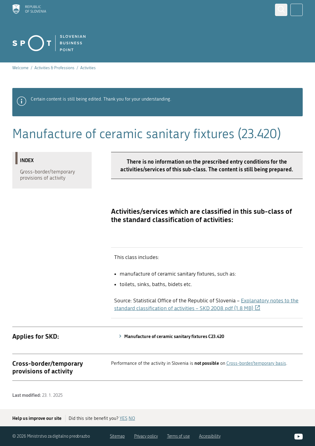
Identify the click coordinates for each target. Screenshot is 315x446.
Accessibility (210, 436)
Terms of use (178, 436)
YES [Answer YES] (123, 418)
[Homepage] (29, 9)
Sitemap (117, 436)
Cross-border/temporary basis (256, 363)
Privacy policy (146, 436)
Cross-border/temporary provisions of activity (50, 176)
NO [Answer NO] (132, 418)
